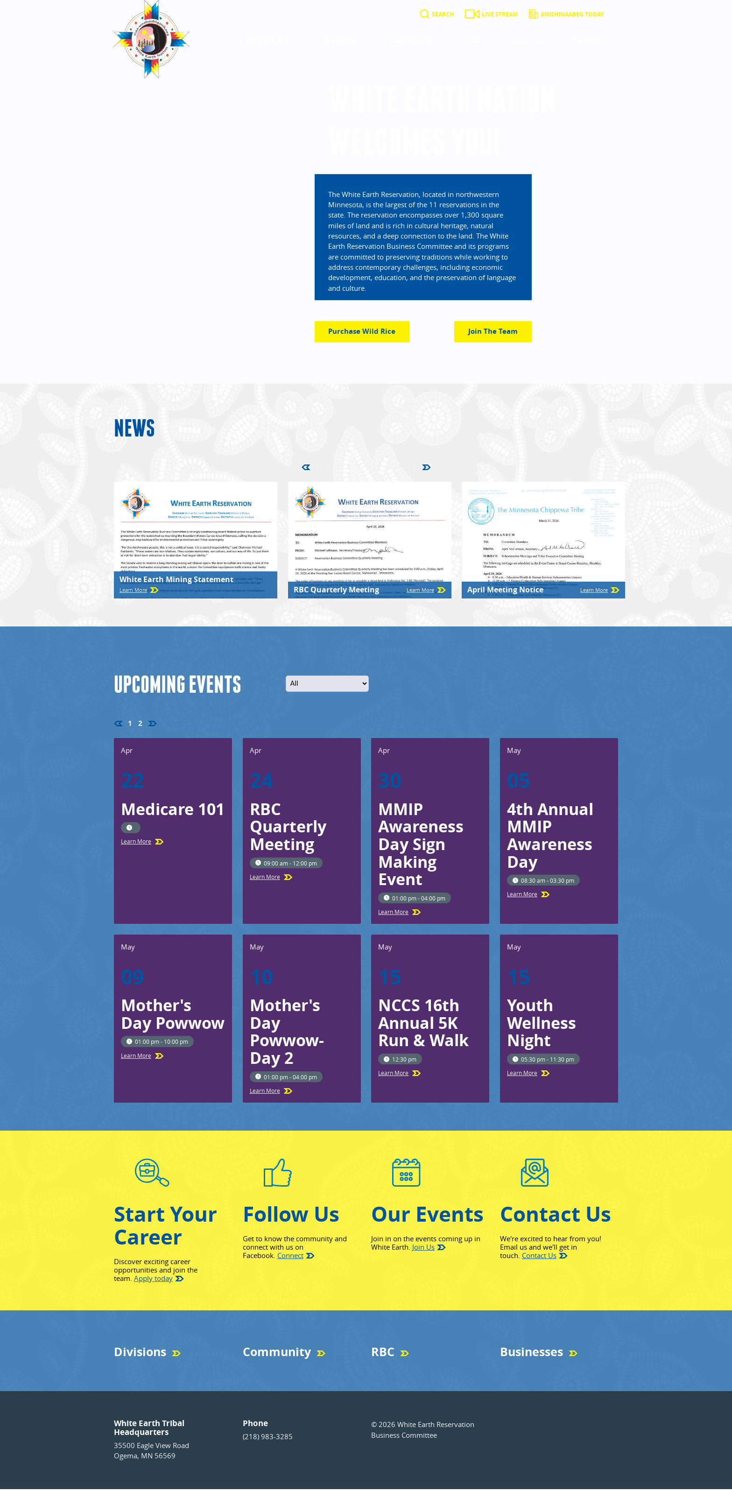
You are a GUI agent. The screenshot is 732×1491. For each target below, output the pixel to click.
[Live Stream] (472, 14)
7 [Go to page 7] (379, 468)
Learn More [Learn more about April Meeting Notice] (594, 591)
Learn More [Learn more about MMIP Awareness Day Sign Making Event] (393, 913)
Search (443, 14)
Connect (290, 1256)
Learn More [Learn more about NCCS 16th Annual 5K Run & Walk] (393, 1074)
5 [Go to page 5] (359, 468)
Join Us (423, 1248)
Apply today (153, 1280)
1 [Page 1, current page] (318, 468)
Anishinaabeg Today (572, 14)
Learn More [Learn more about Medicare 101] (136, 843)
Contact (587, 40)
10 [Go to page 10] (412, 468)
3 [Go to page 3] (338, 468)
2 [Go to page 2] (328, 468)
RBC (474, 40)
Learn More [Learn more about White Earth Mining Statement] (133, 591)
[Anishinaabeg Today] (533, 14)
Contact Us (539, 1256)
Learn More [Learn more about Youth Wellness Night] (522, 1074)
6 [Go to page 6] (369, 468)
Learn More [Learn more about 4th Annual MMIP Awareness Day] (522, 896)
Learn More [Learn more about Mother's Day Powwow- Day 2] (265, 1092)
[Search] (424, 14)
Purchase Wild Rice (368, 335)
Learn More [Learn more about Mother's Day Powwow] (136, 1057)
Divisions (339, 40)
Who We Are (267, 40)
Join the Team (493, 333)
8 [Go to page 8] (389, 468)
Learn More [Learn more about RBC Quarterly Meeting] (420, 591)
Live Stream (500, 14)
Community (411, 40)
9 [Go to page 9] (400, 468)
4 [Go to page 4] (348, 468)
